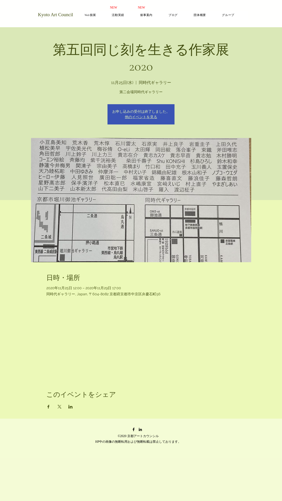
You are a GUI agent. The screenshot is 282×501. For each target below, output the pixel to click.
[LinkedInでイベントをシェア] (70, 406)
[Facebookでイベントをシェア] (48, 406)
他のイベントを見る (141, 117)
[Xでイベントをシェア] (59, 406)
